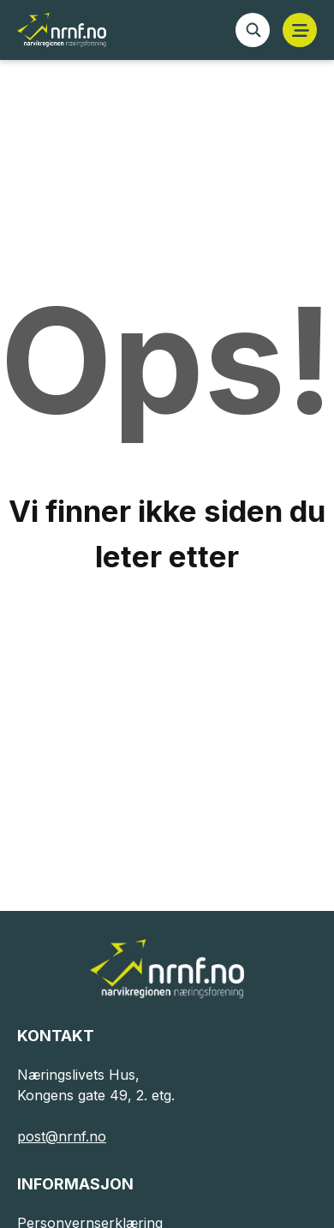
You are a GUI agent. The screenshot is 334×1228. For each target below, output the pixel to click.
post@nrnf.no (61, 1136)
